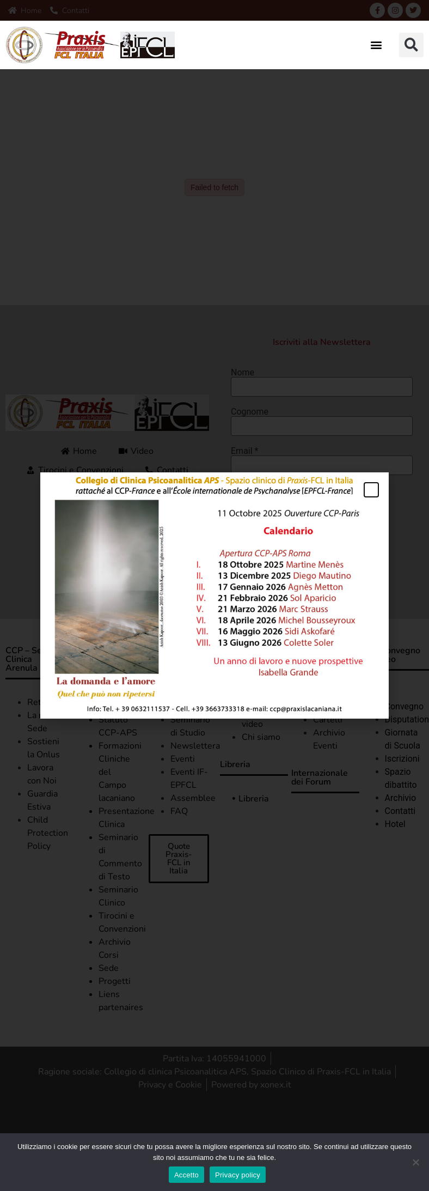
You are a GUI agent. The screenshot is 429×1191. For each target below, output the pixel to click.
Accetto (186, 1175)
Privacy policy (237, 1175)
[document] (214, 595)
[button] (376, 45)
